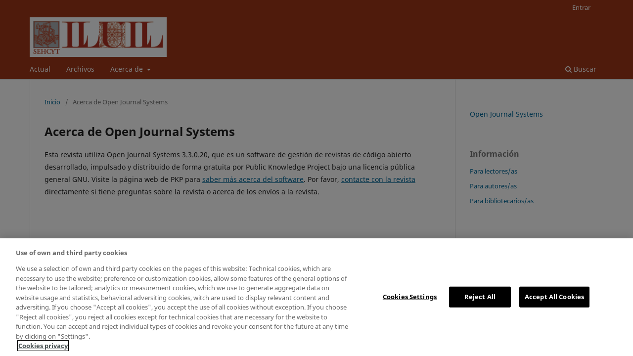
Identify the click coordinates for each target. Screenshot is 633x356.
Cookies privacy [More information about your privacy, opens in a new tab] (43, 345)
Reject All (480, 296)
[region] (316, 297)
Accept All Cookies (554, 296)
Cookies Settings (410, 296)
